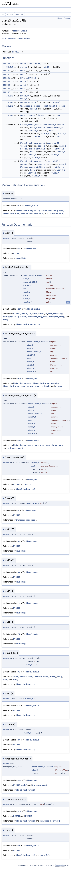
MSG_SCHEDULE (35, 676)
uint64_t (41, 115)
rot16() (53, 676)
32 (19, 634)
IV (46, 313)
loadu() (24, 785)
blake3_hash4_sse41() (23, 445)
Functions (67, 18)
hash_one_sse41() (15, 448)
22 (19, 572)
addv (22, 70)
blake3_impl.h (20, 31)
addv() (16, 676)
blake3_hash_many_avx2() (28, 210)
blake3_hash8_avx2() (22, 383)
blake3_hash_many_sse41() (15, 213)
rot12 (23, 85)
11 (19, 739)
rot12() (46, 676)
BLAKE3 (19, 14)
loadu (23, 63)
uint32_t (31, 78)
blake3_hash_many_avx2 (32, 161)
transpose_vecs (28, 102)
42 (19, 671)
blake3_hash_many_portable (46, 383)
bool (59, 115)
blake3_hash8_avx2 (29, 125)
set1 (22, 78)
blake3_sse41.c (34, 440)
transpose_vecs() (36, 213)
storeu (23, 67)
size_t (23, 99)
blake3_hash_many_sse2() (52, 210)
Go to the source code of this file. (16, 38)
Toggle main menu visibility (3, 9)
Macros (60, 18)
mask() (28, 484)
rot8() (5, 679)
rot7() (59, 676)
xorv (22, 74)
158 (19, 811)
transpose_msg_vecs (30, 106)
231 (19, 309)
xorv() (5, 319)
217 (19, 479)
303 (19, 378)
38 (19, 603)
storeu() (23, 316)
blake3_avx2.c (31, 205)
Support (10, 14)
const (31, 63)
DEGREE (15, 52)
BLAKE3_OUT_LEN (35, 386)
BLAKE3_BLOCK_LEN (22, 313)
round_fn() (21, 258)
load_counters (27, 115)
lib (2, 14)
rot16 (23, 81)
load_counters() (55, 313)
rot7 (22, 92)
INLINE (6, 63)
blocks (41, 127)
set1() (16, 316)
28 (19, 541)
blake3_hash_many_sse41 (32, 143)
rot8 (22, 88)
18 (19, 845)
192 (19, 780)
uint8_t (38, 63)
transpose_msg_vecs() (38, 316)
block (34, 313)
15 (19, 248)
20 (19, 705)
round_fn (24, 96)
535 (19, 440)
